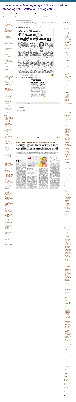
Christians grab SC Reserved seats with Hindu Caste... (68, 162)
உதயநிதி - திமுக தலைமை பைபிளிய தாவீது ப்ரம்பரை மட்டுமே (68, 49)
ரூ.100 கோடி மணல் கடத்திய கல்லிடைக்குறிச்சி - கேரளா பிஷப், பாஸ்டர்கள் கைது (9, 140)
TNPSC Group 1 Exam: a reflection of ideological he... (68, 303)
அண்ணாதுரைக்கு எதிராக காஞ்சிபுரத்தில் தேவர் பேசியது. (67, 138)
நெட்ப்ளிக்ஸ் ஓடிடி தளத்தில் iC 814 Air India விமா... (67, 326)
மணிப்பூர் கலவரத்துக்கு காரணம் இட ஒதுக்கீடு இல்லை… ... (67, 261)
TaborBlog (7, 170)
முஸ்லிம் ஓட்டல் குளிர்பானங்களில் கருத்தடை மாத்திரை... (67, 84)
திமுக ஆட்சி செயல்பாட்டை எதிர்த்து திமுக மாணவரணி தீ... (67, 265)
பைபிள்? (11, 16)
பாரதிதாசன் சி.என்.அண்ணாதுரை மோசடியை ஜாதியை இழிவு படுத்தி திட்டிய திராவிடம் (8, 38)
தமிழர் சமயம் (7, 210)
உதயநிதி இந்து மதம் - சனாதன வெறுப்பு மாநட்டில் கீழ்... (68, 355)
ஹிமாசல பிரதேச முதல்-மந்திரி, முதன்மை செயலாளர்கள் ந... (67, 365)
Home (4, 16)
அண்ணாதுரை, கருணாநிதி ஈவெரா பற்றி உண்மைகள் (67, 152)
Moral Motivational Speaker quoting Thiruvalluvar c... (67, 313)
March (66, 373)
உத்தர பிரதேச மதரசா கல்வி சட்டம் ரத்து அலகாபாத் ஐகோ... (68, 165)
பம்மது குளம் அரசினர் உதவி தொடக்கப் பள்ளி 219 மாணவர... (68, 247)
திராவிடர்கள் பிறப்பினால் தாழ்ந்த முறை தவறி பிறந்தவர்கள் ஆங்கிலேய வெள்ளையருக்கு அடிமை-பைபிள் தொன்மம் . (9, 30)
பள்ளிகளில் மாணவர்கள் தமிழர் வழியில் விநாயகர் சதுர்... (68, 296)
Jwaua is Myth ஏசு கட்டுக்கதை (67, 155)
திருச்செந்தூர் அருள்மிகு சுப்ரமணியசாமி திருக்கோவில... (67, 128)
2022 (65, 379)
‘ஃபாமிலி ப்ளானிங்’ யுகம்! (9, 219)
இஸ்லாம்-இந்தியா (8, 163)
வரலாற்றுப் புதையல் (8, 244)
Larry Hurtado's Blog (8, 202)
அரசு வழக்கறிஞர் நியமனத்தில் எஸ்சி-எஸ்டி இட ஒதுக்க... (68, 322)
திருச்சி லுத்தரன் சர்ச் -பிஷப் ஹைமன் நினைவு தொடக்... (67, 316)
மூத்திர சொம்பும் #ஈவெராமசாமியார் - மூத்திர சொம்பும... (68, 171)
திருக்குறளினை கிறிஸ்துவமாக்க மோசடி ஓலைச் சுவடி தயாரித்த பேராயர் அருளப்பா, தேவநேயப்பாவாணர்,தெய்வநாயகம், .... (9, 24)
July (65, 369)
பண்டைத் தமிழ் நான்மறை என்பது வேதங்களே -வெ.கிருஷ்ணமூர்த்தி (9, 57)
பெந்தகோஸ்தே (52, 16)
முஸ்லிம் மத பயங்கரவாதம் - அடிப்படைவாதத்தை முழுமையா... (67, 215)
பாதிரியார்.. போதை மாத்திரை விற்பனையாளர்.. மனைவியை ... (67, 361)
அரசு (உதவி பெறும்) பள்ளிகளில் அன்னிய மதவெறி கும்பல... (67, 277)
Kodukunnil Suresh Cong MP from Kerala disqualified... (68, 168)
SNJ (65, 318)
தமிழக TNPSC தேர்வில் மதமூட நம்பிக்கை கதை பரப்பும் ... (67, 306)
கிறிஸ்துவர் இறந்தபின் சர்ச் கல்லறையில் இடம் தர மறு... (68, 177)
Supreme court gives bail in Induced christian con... (67, 42)
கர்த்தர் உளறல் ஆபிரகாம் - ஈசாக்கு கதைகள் (9, 93)
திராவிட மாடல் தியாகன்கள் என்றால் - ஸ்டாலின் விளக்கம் (68, 69)
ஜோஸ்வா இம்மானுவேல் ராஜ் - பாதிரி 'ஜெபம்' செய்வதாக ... (68, 310)
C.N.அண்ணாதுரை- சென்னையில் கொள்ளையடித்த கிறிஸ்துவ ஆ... (67, 197)
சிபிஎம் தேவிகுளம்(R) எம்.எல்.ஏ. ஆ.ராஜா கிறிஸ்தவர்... (68, 180)
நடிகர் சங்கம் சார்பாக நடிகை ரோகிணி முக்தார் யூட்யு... (67, 183)
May (65, 372)
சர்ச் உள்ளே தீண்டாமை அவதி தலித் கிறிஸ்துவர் (67, 333)
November (66, 33)
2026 (65, 28)
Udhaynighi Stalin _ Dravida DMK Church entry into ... (67, 134)
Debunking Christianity (9, 174)
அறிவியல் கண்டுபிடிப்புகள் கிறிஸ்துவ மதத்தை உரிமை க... (67, 208)
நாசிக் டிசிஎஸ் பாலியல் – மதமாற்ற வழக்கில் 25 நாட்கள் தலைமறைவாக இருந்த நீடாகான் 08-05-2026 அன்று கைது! (9, 166)
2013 (65, 391)
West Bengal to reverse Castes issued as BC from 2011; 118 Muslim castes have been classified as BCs (36, 142)
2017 (65, 386)
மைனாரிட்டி (63, 16)
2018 (65, 384)
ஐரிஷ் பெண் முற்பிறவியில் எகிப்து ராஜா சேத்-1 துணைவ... (68, 256)
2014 (65, 390)
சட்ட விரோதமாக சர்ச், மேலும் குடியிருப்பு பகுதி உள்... (68, 149)
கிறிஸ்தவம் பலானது (8, 222)
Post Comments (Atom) (23, 139)
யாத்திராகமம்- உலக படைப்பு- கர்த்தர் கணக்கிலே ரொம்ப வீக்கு (9, 42)
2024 (65, 31)
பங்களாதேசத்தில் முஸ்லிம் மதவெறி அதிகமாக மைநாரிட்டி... (67, 337)
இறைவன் (57, 16)
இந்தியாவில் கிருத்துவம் (9, 178)
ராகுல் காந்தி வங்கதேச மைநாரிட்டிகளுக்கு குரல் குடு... (68, 225)
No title (65, 156)
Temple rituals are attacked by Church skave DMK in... (67, 60)
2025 (65, 29)
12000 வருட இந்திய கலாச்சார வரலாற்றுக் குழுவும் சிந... (68, 113)
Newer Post (18, 137)
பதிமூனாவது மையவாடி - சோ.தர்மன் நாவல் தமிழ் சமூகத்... (67, 273)
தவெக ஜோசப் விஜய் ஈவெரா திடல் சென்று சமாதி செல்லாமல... (67, 120)
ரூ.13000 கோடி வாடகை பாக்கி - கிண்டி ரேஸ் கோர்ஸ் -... (68, 280)
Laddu (65, 81)
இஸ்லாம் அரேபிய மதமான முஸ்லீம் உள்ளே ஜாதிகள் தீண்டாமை (67, 269)
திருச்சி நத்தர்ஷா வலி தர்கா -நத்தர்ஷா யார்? (67, 300)
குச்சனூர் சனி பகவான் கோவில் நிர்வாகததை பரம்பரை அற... (68, 104)
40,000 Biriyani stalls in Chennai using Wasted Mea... (68, 131)
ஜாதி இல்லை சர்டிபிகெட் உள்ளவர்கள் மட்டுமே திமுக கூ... (68, 53)
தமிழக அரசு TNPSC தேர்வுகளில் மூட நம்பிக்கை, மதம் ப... (68, 253)
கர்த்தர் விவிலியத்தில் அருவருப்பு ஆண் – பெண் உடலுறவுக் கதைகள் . (9, 34)
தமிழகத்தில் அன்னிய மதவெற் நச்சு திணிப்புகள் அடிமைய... (67, 186)
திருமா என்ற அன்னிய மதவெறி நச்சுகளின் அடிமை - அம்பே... (68, 88)
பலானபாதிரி (36, 16)
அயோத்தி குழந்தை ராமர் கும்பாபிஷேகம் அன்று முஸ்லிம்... (67, 239)
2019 (65, 383)
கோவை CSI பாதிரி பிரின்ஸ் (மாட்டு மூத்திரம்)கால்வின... (68, 174)
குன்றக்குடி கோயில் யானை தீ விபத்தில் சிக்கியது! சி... (67, 212)
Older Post (58, 137)
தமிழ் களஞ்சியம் (8, 185)
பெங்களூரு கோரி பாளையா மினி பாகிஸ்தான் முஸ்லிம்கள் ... (67, 142)
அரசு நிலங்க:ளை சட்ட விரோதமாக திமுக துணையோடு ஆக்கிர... (68, 91)
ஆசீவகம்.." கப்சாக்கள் (68, 293)
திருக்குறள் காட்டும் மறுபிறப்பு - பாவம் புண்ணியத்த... (67, 232)
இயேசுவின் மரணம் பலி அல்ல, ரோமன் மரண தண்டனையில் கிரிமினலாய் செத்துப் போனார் (9, 65)
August (66, 368)
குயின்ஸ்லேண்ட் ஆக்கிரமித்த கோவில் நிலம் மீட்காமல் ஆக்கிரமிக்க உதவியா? (8, 100)
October (66, 35)
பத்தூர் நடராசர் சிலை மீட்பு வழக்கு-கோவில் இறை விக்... (67, 190)
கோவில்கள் (46, 16)
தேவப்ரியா (7, 196)
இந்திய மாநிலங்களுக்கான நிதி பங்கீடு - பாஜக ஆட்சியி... (68, 243)
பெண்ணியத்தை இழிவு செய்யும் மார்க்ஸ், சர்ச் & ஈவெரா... (68, 219)
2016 (65, 387)
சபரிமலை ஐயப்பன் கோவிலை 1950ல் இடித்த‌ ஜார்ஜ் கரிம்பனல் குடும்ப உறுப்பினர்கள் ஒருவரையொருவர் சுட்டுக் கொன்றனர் (9, 47)
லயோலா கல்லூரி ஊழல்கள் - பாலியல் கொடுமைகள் (68, 352)
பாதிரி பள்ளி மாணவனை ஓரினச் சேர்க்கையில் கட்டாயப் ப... (68, 145)
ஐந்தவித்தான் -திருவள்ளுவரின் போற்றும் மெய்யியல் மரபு (67, 204)
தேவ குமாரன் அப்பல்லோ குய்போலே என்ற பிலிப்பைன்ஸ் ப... (67, 284)
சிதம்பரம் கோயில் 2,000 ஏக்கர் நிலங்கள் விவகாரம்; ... (68, 116)
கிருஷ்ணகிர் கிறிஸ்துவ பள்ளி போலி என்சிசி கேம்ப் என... (68, 345)
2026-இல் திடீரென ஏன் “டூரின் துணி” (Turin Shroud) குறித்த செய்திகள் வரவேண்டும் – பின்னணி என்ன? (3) (9, 181)
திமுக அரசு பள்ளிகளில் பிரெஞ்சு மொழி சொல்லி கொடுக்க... (68, 228)
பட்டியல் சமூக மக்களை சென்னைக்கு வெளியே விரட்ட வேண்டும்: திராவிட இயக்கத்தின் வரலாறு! (9, 53)
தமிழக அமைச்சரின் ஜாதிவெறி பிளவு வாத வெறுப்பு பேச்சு (68, 250)
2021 (65, 380)
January (66, 376)
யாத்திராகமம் (30, 16)
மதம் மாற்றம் (66, 292)
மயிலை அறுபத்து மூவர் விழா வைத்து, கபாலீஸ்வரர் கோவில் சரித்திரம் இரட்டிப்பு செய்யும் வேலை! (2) (8, 192)
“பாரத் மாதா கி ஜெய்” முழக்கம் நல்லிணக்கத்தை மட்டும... (67, 45)
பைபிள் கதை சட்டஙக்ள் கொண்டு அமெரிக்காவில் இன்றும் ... (68, 330)
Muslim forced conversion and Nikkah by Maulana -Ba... (68, 39)
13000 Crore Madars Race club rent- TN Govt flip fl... (67, 76)
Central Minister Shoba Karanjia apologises (68, 287)
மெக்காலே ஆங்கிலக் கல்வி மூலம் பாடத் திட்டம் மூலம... (67, 290)
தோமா (7, 16)
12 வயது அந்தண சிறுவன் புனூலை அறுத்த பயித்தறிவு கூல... (67, 108)
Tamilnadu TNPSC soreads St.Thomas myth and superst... (67, 159)
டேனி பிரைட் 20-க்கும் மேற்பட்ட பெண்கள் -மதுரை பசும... (68, 358)
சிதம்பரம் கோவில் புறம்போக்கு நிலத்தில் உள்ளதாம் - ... (68, 100)
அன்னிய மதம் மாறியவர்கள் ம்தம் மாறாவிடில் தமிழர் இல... (67, 124)
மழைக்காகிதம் (7, 218)
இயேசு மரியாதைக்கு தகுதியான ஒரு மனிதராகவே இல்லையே (9, 60)
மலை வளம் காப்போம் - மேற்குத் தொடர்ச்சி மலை (68, 222)
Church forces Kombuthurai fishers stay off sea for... (68, 66)
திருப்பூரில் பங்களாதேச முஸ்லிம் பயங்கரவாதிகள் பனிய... (67, 341)
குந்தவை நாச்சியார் (67, 324)
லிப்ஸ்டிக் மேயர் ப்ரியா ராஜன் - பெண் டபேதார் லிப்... (68, 79)
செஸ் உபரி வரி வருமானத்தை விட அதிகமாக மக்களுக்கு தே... (67, 235)
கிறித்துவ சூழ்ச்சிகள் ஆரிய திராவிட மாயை (9, 158)
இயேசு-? (16, 16)
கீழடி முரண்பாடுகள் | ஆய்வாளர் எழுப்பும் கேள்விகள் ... (68, 57)
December (66, 32)
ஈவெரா (20, 16)
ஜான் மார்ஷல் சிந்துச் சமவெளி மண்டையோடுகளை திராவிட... (68, 73)
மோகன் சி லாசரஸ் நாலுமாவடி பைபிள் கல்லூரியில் (68, 63)
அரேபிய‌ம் (41, 16)
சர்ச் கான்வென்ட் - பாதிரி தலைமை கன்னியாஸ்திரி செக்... (67, 348)
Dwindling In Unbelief (8, 214)
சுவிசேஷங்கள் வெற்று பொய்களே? (8, 112)
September (66, 36)
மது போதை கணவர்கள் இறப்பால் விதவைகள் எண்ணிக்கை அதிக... (66, 96)
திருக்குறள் (24, 16)
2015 (65, 388)
